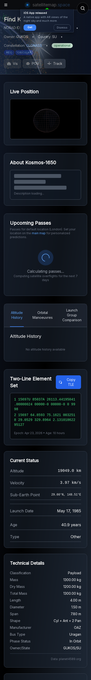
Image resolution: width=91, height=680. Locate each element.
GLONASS (34, 45)
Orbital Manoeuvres (43, 315)
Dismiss (62, 27)
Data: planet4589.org (66, 659)
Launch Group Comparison (72, 315)
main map (39, 233)
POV (32, 63)
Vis (12, 63)
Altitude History (17, 315)
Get (29, 27)
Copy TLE (67, 382)
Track (54, 63)
